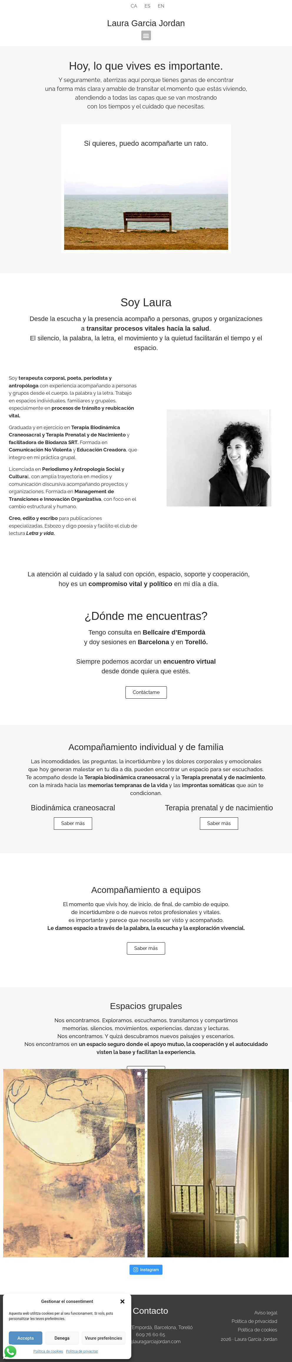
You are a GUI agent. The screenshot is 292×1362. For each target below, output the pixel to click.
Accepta (25, 1338)
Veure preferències (103, 1338)
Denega (61, 1338)
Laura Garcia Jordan (146, 23)
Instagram (146, 1269)
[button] (122, 1301)
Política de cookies (48, 1351)
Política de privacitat (82, 1351)
